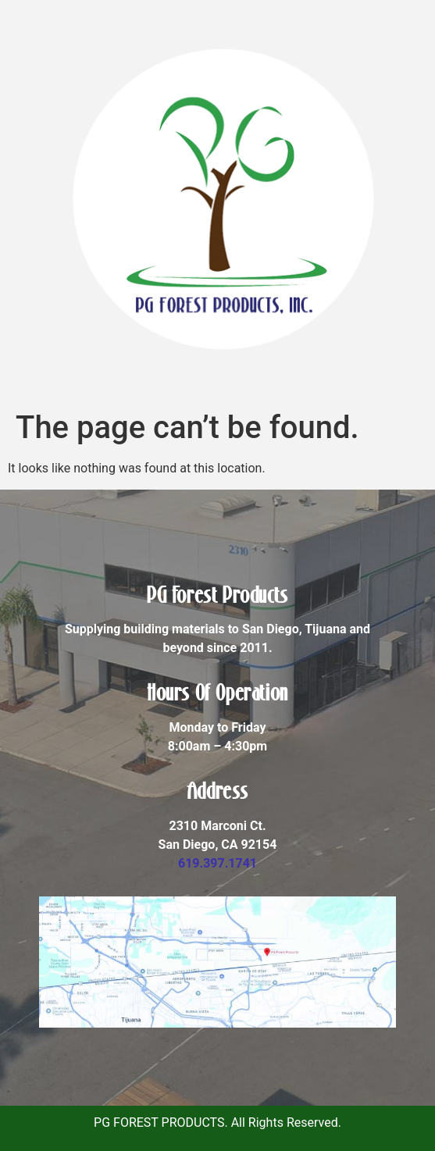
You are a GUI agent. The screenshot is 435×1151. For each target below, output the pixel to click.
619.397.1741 (217, 863)
